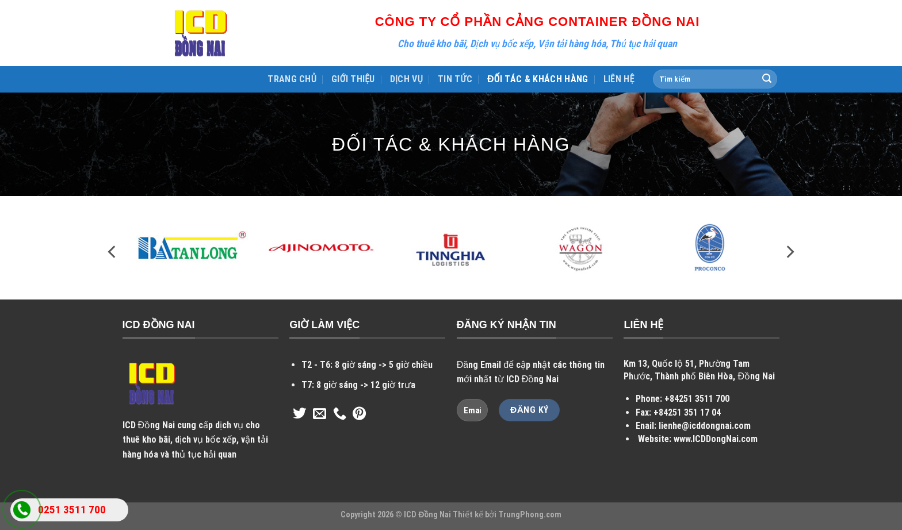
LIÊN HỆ (619, 79)
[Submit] (767, 79)
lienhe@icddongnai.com (705, 425)
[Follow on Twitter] (299, 414)
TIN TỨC (455, 79)
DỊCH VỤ (406, 79)
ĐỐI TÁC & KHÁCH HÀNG (537, 79)
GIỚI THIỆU (353, 79)
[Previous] (112, 252)
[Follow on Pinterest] (359, 414)
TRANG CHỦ (291, 79)
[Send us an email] (319, 414)
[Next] (789, 252)
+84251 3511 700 (696, 398)
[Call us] (339, 414)
